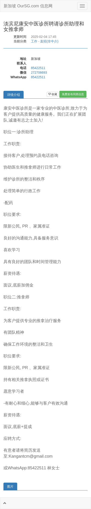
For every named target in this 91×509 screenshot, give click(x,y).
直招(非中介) (49, 41)
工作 (34, 41)
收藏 (52, 94)
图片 (10, 486)
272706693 (39, 72)
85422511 (38, 68)
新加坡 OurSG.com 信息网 (28, 6)
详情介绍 (13, 95)
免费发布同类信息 (73, 94)
